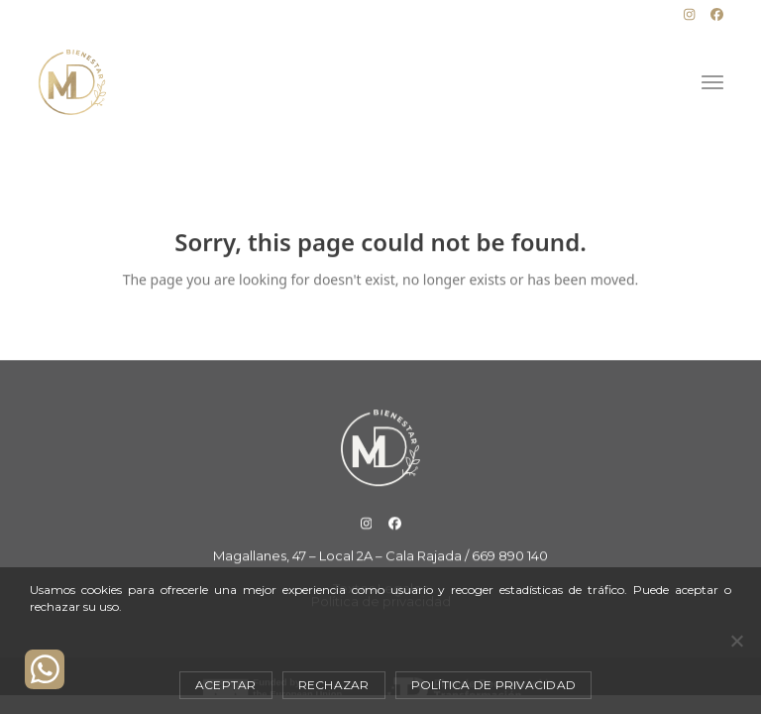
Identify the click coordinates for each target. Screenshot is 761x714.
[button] (712, 82)
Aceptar (226, 684)
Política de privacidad (494, 684)
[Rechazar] (736, 641)
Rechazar (334, 684)
